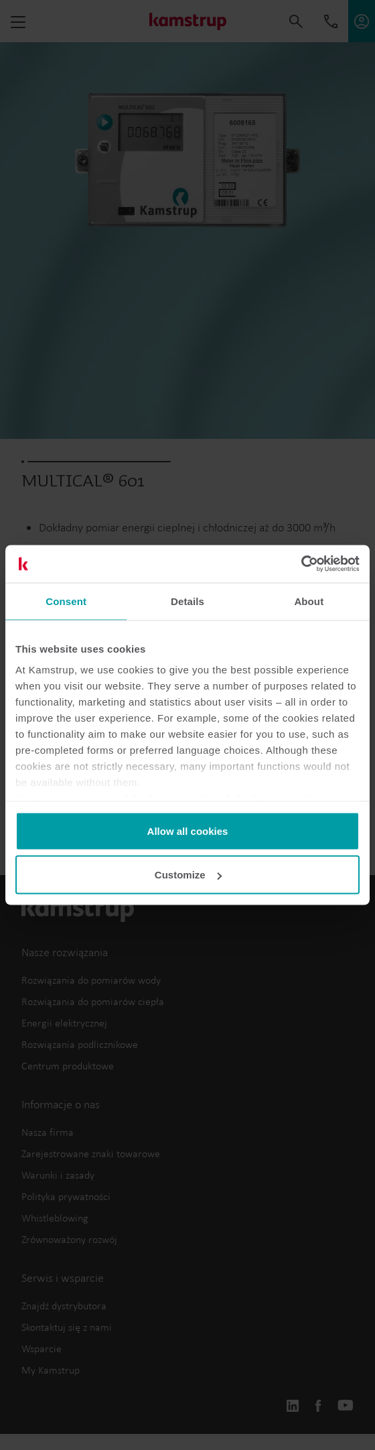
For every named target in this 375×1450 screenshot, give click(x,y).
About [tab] (308, 600)
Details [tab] (187, 600)
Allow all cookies (187, 830)
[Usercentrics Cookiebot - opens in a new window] (301, 564)
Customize (188, 874)
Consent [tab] (66, 600)
